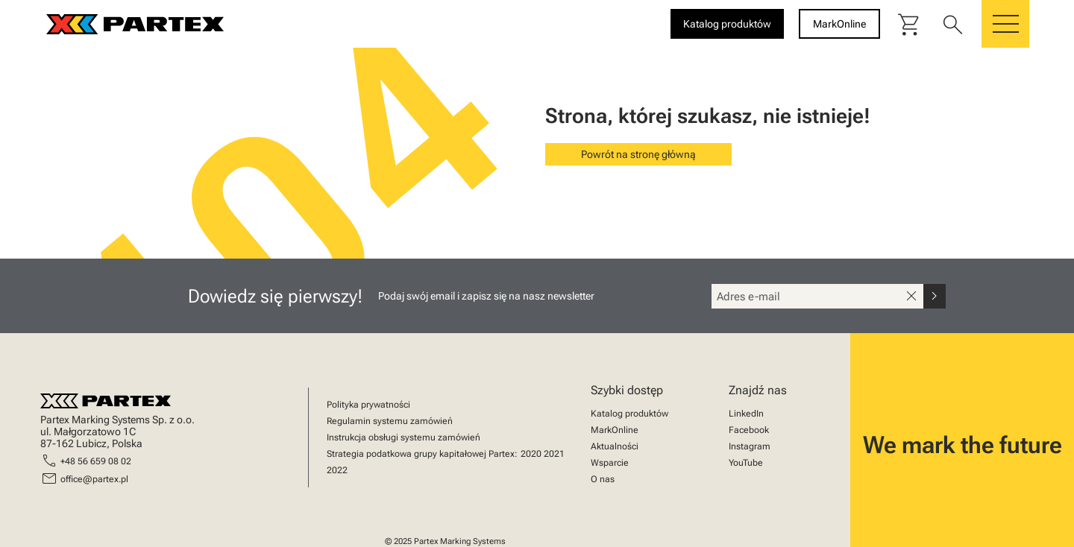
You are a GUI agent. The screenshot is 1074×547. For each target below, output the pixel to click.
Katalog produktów (629, 413)
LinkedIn (746, 413)
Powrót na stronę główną (638, 154)
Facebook (749, 430)
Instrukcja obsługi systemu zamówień (403, 437)
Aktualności (614, 446)
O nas (603, 479)
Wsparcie (610, 463)
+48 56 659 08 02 (95, 461)
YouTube (746, 463)
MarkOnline (614, 430)
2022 (337, 470)
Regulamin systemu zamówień (390, 421)
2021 (554, 454)
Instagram (749, 446)
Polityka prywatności (368, 404)
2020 (531, 454)
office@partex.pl (94, 479)
